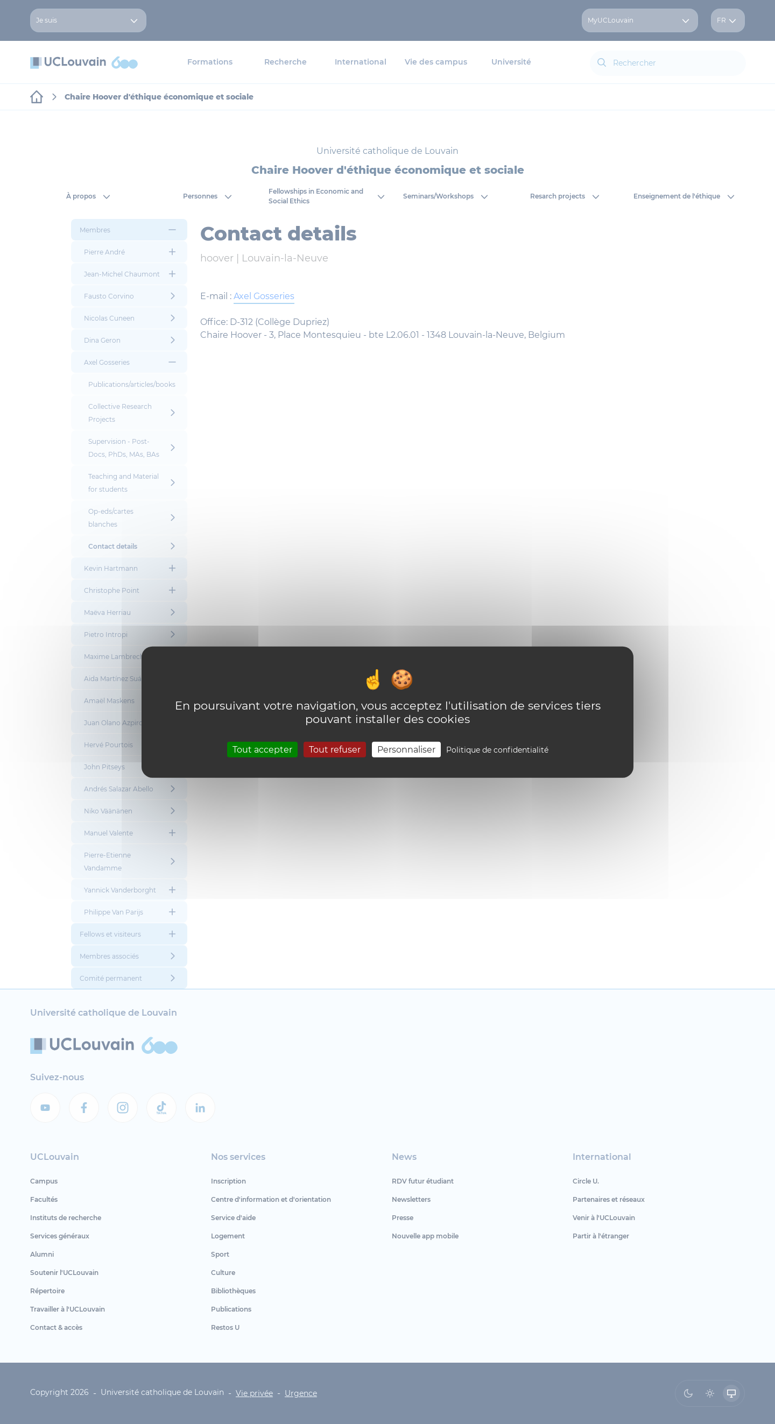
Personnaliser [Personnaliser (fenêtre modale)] (406, 750)
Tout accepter (262, 750)
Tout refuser (335, 750)
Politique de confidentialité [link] (497, 750)
